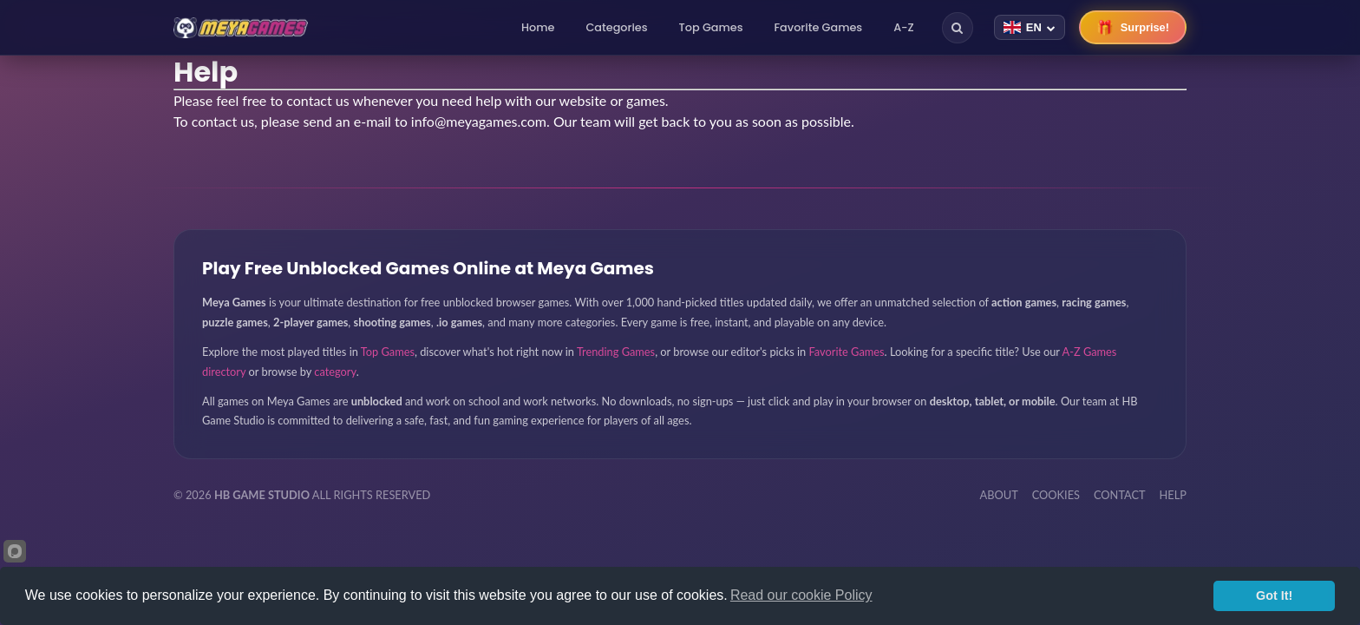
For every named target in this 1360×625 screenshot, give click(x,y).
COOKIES (1056, 495)
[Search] (957, 27)
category (335, 371)
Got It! (1274, 595)
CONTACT (1120, 495)
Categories (616, 27)
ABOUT (999, 495)
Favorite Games (819, 27)
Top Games (711, 27)
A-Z (903, 27)
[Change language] (1029, 27)
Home (537, 27)
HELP (1173, 495)
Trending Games (616, 352)
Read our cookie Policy (801, 595)
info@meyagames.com (478, 121)
